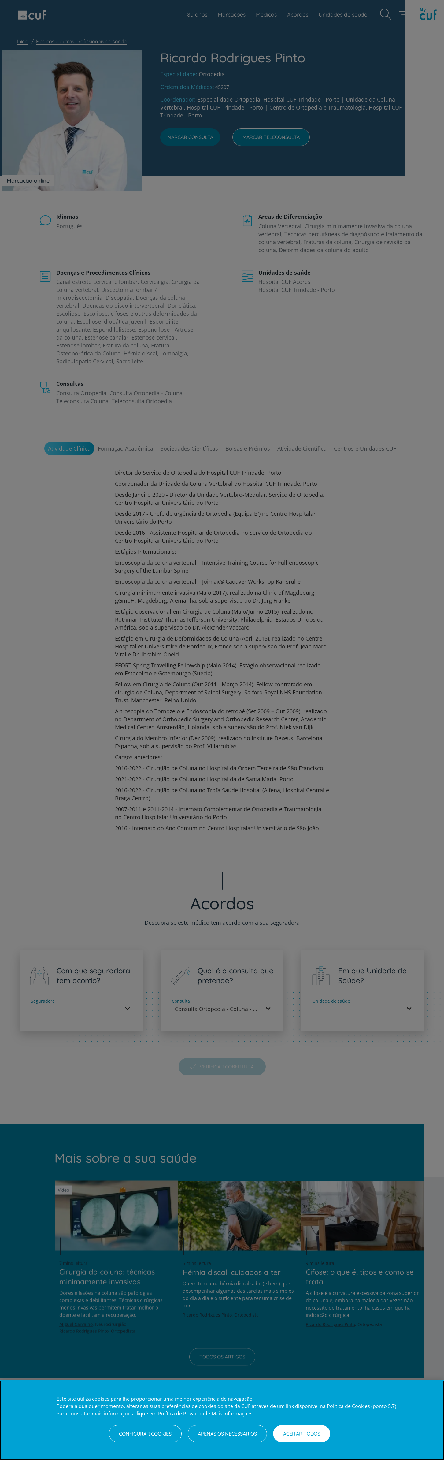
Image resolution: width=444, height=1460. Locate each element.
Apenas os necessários (227, 1434)
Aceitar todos (301, 1434)
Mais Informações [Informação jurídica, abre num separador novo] (232, 1413)
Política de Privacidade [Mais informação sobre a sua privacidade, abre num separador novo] (184, 1413)
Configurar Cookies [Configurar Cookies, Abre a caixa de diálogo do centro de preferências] (145, 1434)
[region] (222, 1420)
